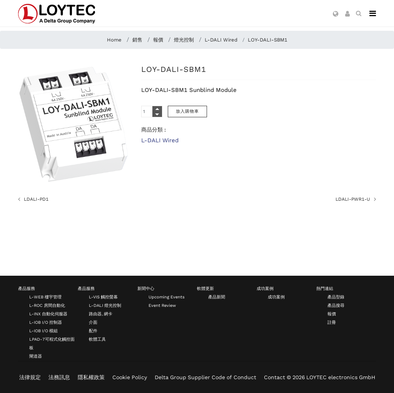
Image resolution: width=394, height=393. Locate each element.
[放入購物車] (187, 111)
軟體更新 (205, 288)
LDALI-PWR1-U (353, 199)
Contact (274, 377)
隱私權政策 (91, 377)
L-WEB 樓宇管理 (45, 297)
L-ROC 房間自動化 (47, 305)
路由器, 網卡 (100, 313)
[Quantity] (152, 111)
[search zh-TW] (358, 13)
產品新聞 (216, 297)
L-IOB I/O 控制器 (45, 322)
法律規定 (30, 377)
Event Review (162, 305)
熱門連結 (324, 288)
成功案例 (265, 288)
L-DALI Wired (160, 140)
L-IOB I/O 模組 (43, 330)
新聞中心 (145, 288)
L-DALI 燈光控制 (105, 305)
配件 (93, 330)
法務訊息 (59, 377)
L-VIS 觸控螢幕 (103, 297)
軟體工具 (97, 339)
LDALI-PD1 (36, 199)
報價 (331, 313)
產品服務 (26, 288)
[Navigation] (372, 13)
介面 (93, 322)
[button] (336, 14)
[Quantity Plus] (157, 109)
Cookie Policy (129, 377)
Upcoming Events (167, 297)
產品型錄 (335, 297)
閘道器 (35, 356)
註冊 (331, 322)
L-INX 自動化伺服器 (48, 313)
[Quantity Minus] (157, 114)
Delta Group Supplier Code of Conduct (205, 377)
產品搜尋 (335, 305)
